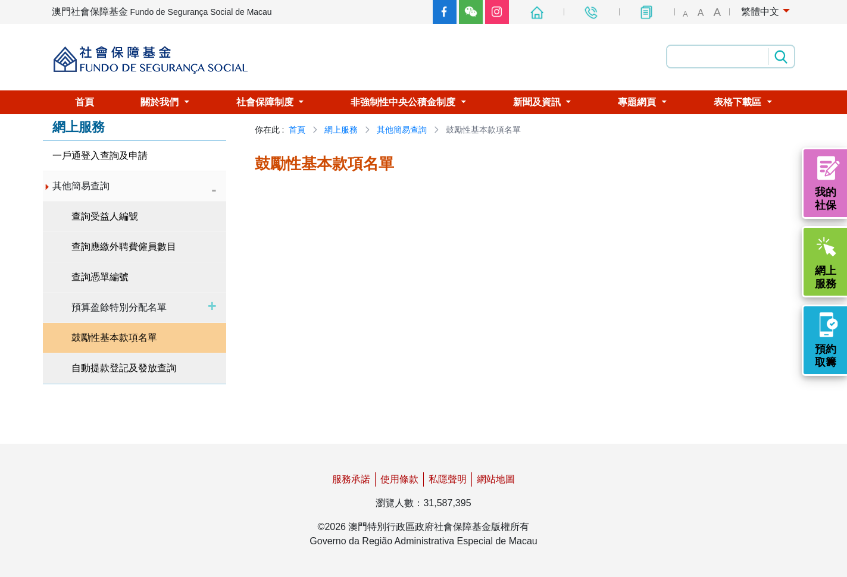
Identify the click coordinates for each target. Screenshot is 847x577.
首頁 (297, 129)
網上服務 (341, 129)
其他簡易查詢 (402, 129)
